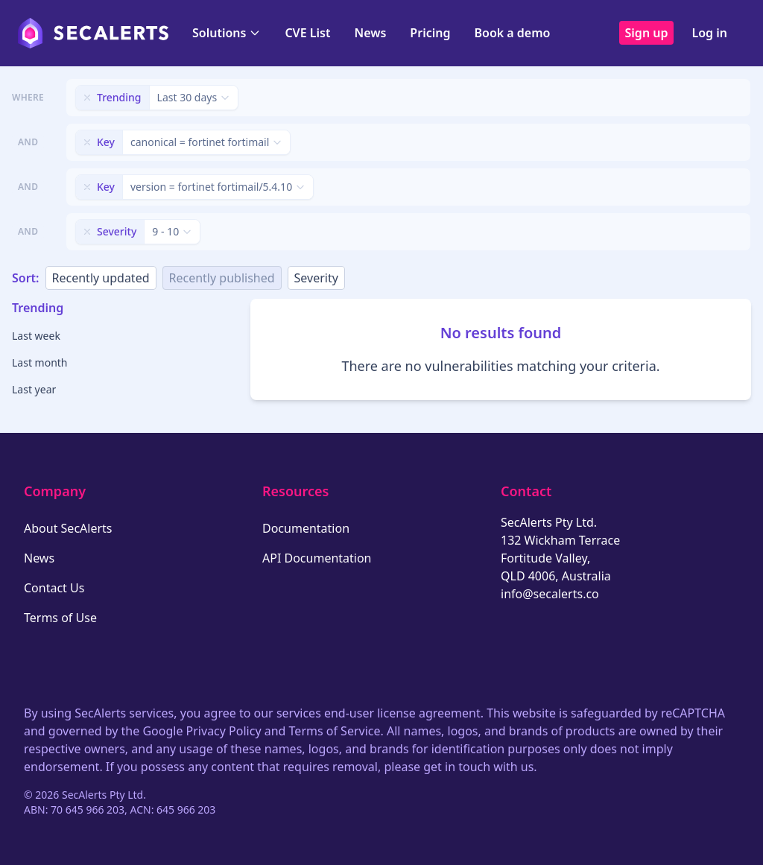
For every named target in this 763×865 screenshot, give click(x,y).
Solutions (226, 33)
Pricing (430, 33)
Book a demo (512, 33)
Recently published (222, 278)
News (370, 33)
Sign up (646, 33)
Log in (709, 33)
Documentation (305, 528)
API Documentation (317, 558)
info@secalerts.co (550, 594)
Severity (316, 278)
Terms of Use (60, 617)
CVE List (307, 33)
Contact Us (54, 588)
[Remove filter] (87, 97)
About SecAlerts (68, 528)
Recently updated (101, 278)
